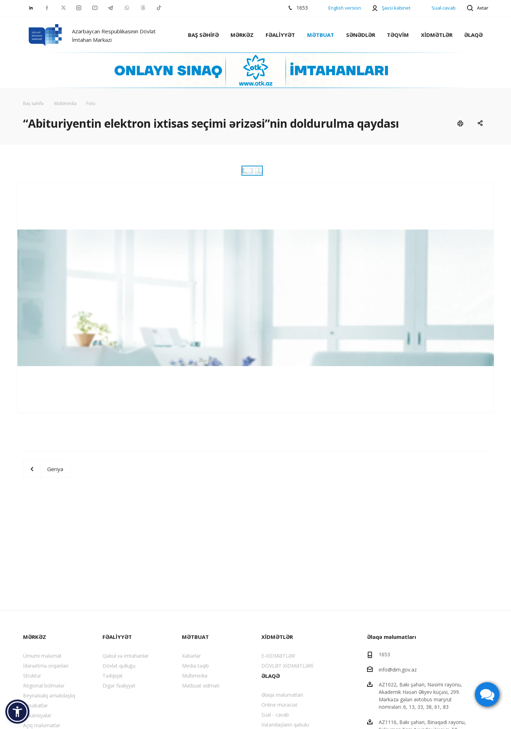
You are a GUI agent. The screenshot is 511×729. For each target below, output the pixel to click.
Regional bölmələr (44, 685)
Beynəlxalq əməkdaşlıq (49, 695)
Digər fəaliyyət (118, 685)
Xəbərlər (191, 655)
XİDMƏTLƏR (436, 34)
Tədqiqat (112, 675)
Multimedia (194, 675)
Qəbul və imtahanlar (125, 655)
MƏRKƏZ (242, 34)
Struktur (32, 675)
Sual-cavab (444, 8)
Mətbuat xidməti (201, 685)
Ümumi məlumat (42, 655)
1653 (384, 654)
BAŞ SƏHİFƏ (203, 34)
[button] (17, 711)
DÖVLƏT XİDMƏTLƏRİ (287, 665)
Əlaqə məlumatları (282, 694)
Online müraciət (279, 704)
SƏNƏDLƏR (360, 34)
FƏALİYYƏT (280, 34)
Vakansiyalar (37, 715)
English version (344, 8)
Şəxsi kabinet (396, 8)
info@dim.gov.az (398, 669)
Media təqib (195, 665)
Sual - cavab (275, 714)
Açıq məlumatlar (41, 725)
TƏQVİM (398, 34)
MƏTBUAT (320, 34)
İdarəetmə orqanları (45, 665)
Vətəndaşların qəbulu (285, 724)
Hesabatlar (35, 705)
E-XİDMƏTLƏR (278, 655)
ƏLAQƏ (473, 34)
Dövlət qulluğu (118, 665)
